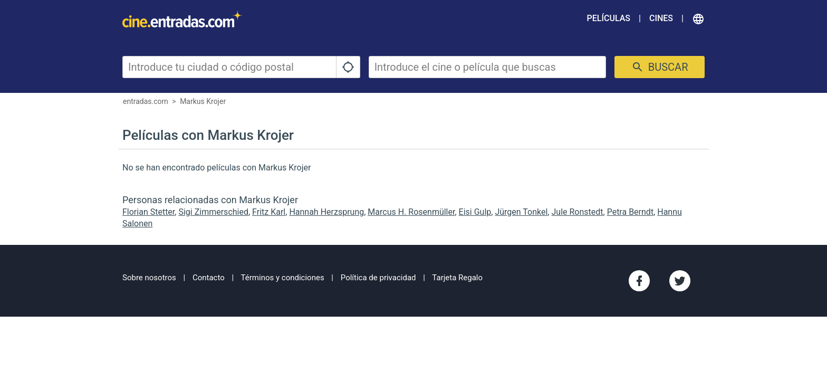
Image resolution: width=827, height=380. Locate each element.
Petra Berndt (630, 212)
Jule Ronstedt (577, 212)
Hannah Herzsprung (326, 212)
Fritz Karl (268, 212)
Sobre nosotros (149, 277)
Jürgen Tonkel (521, 212)
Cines (661, 18)
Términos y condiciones (282, 277)
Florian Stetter (148, 212)
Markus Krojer (203, 101)
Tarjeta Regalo (457, 277)
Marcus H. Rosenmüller (411, 212)
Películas (608, 18)
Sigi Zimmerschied (213, 212)
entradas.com (145, 101)
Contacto (209, 277)
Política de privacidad (378, 277)
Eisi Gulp (475, 212)
